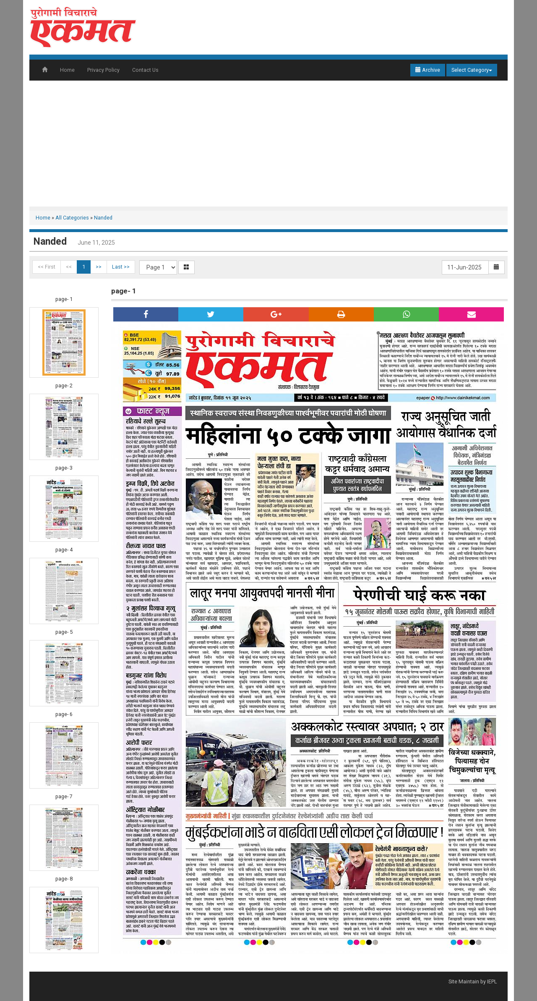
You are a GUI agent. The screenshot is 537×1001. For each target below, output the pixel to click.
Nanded (103, 217)
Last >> (121, 267)
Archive (427, 70)
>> (99, 267)
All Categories (72, 217)
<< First (46, 267)
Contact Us (145, 70)
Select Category (471, 70)
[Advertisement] (268, 143)
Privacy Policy (103, 70)
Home (67, 70)
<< (69, 267)
